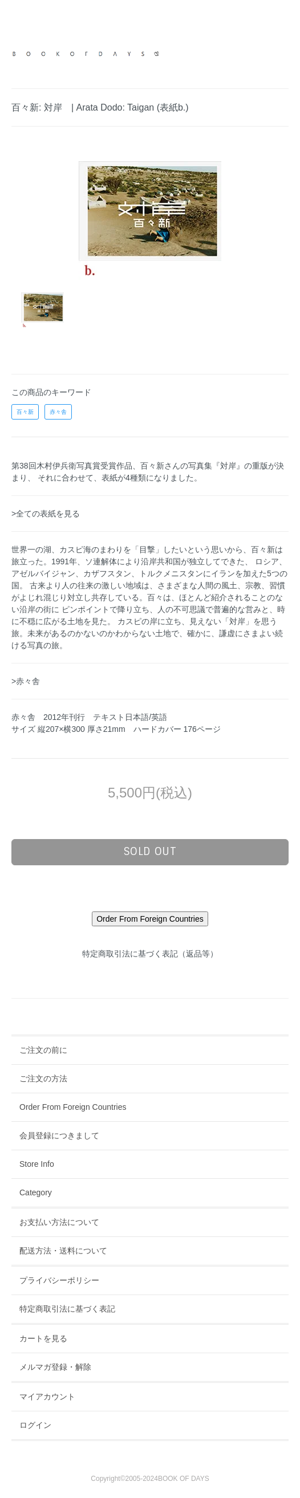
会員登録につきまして (59, 1135)
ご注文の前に (43, 1050)
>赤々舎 (25, 681)
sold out (150, 851)
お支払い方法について (59, 1222)
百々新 (25, 412)
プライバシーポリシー (59, 1280)
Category (35, 1192)
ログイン (35, 1425)
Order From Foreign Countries (73, 1107)
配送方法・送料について (63, 1250)
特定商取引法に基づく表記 (67, 1308)
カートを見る (43, 1338)
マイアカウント (47, 1396)
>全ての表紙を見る (45, 513)
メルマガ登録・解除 (55, 1366)
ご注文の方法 (43, 1078)
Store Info (36, 1164)
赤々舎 (58, 412)
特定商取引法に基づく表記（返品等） (150, 953)
